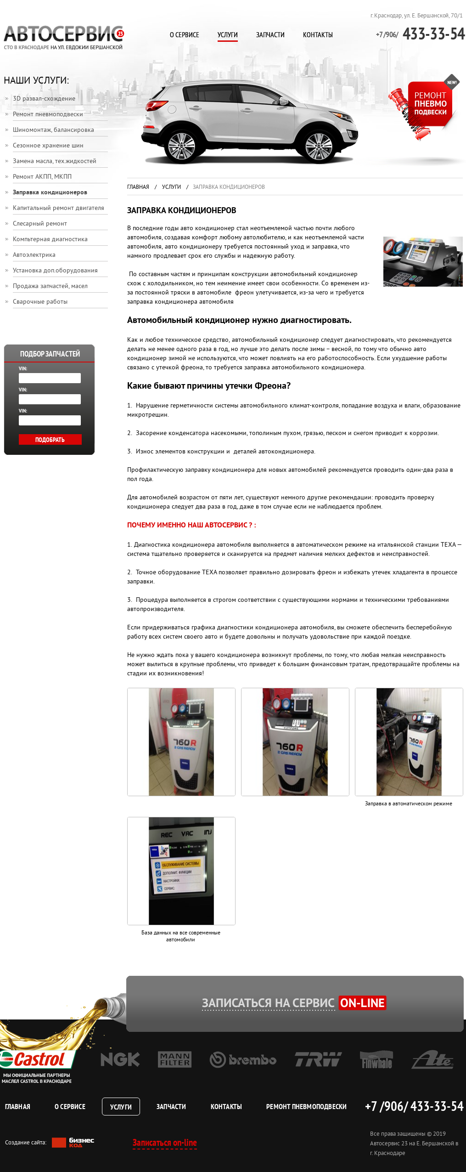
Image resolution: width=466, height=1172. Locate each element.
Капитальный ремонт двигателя (58, 208)
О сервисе (184, 34)
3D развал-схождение (44, 99)
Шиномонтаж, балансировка (53, 130)
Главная (138, 187)
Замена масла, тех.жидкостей (54, 161)
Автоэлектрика (34, 255)
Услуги (228, 34)
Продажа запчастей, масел (50, 286)
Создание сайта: (49, 1143)
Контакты (318, 34)
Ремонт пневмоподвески (48, 115)
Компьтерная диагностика (50, 239)
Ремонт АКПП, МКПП (42, 177)
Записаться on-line (165, 1142)
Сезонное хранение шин (48, 146)
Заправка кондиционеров (50, 193)
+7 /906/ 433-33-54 (414, 1106)
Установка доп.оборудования (55, 271)
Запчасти (270, 34)
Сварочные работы (40, 302)
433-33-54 (420, 33)
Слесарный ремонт (40, 224)
